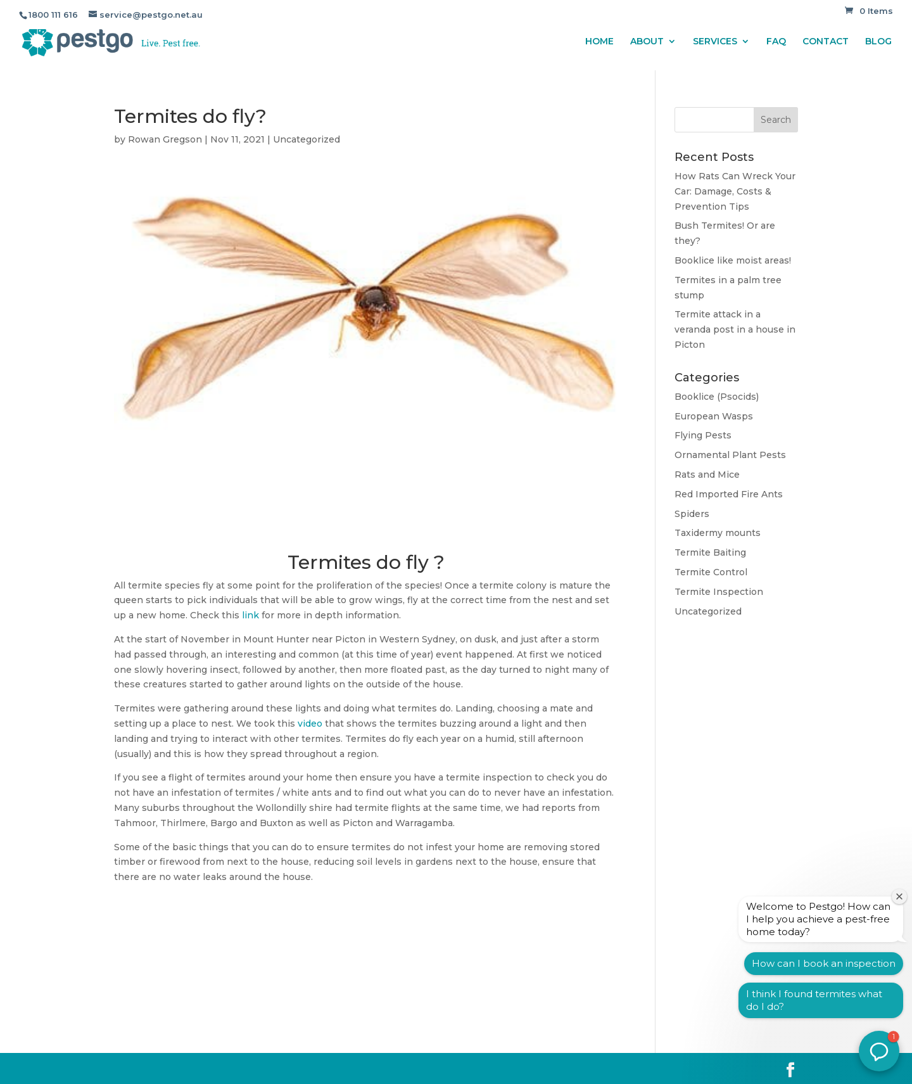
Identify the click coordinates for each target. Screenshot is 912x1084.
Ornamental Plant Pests (730, 455)
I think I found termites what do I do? (814, 1000)
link (250, 615)
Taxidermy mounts (717, 533)
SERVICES (715, 42)
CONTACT (825, 42)
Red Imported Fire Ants (728, 494)
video (310, 723)
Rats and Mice (707, 474)
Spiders (691, 514)
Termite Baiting (710, 552)
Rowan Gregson (165, 139)
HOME (599, 42)
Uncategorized (306, 139)
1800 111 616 (53, 15)
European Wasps (713, 416)
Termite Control (710, 572)
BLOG (878, 42)
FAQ (776, 42)
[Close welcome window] (899, 896)
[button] (879, 1051)
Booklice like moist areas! (732, 260)
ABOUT (647, 42)
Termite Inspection (718, 591)
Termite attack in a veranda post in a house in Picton (734, 329)
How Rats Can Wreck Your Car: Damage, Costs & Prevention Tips (734, 191)
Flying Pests (703, 435)
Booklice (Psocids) (716, 396)
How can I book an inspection (824, 963)
